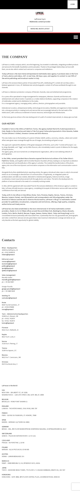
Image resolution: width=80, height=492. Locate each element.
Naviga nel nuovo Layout (40, 29)
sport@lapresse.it (7, 268)
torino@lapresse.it (8, 323)
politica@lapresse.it (8, 266)
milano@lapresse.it (8, 255)
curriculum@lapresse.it (9, 298)
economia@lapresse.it (9, 264)
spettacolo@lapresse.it (9, 271)
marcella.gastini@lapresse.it (11, 280)
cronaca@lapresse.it (8, 261)
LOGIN (72, 4)
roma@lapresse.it (7, 309)
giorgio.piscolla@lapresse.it (11, 289)
